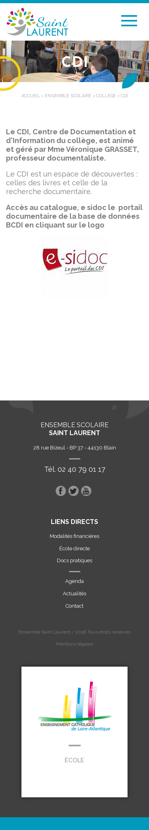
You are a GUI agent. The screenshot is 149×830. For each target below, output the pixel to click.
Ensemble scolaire (68, 95)
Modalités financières (74, 536)
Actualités (74, 594)
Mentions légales (74, 644)
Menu (129, 20)
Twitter (73, 491)
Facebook (61, 491)
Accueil (30, 95)
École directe (74, 548)
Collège (106, 95)
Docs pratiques (74, 560)
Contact (74, 606)
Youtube (86, 491)
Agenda (74, 581)
